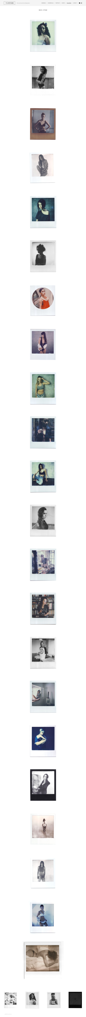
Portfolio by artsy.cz (8, 1014)
